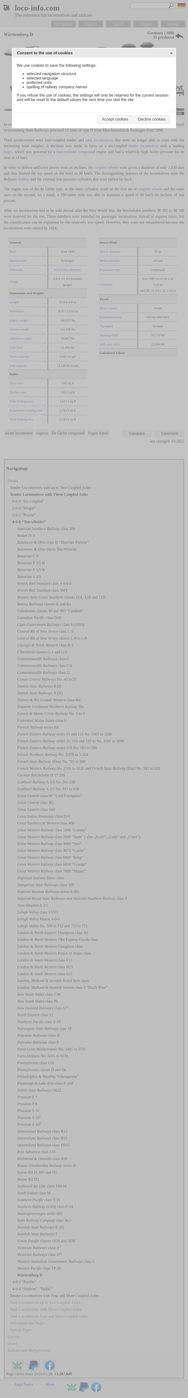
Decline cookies (151, 119)
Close (171, 53)
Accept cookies (115, 119)
